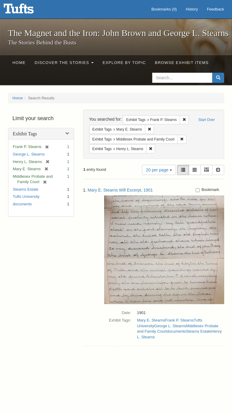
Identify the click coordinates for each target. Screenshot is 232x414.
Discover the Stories (64, 62)
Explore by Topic (124, 62)
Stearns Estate (25, 189)
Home (19, 62)
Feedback (215, 9)
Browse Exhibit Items (182, 62)
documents (22, 204)
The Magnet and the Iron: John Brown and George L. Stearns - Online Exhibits (26, 10)
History (192, 9)
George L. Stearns (29, 154)
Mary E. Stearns (151, 320)
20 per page (159, 170)
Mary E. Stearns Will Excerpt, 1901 (120, 190)
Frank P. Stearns (179, 320)
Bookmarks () (164, 9)
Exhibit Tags (25, 133)
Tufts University (26, 196)
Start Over (206, 120)
